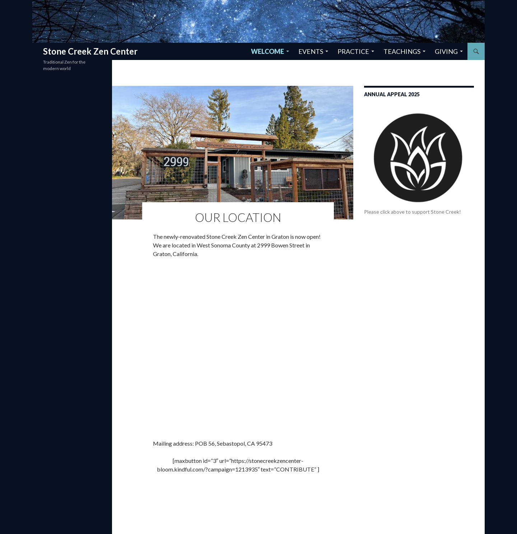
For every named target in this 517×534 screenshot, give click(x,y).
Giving (446, 51)
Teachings (401, 51)
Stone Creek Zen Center (90, 51)
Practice (353, 51)
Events (310, 51)
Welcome (267, 51)
